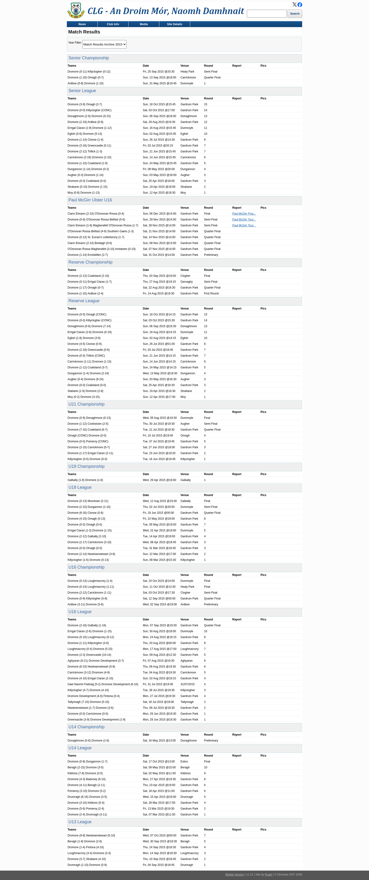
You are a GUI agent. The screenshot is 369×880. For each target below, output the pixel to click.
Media (142, 25)
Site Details (173, 25)
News (81, 25)
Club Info (112, 25)
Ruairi (268, 874)
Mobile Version (234, 874)
